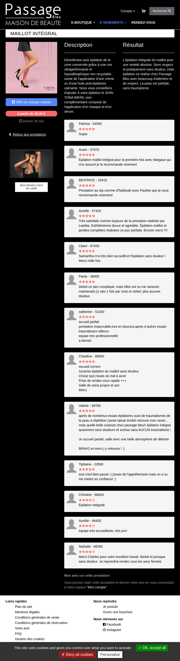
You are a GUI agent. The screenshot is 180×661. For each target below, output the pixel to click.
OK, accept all (152, 648)
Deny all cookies (77, 655)
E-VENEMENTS (113, 22)
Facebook (112, 624)
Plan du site (23, 607)
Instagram (112, 630)
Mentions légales (27, 612)
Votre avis (22, 628)
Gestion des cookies (30, 639)
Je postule (110, 607)
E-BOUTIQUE (83, 22)
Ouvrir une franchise (117, 612)
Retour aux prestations (27, 134)
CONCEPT (114, 32)
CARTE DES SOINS (86, 32)
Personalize (110, 655)
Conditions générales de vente (37, 617)
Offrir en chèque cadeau (31, 102)
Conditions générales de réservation (41, 623)
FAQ (130, 32)
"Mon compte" (97, 587)
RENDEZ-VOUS (143, 22)
